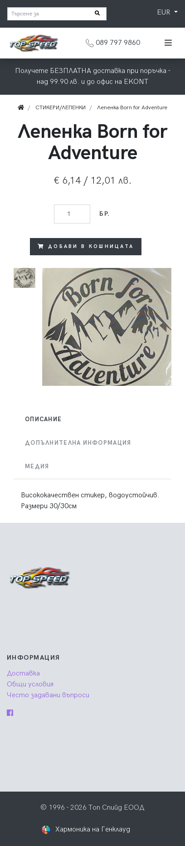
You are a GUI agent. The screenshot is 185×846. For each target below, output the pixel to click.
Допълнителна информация (78, 443)
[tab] (92, 420)
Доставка (23, 673)
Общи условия (30, 684)
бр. (104, 214)
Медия (37, 466)
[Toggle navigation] (168, 43)
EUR (164, 12)
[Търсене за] (57, 13)
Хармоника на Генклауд (92, 829)
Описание (43, 419)
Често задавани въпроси (48, 695)
